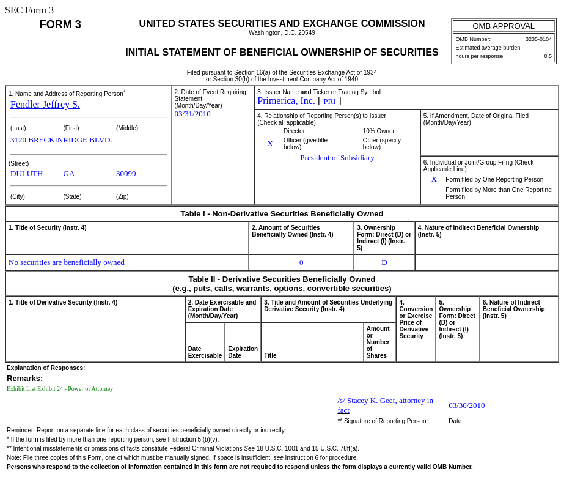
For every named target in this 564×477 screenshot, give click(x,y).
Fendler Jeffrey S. (45, 104)
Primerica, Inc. (286, 100)
